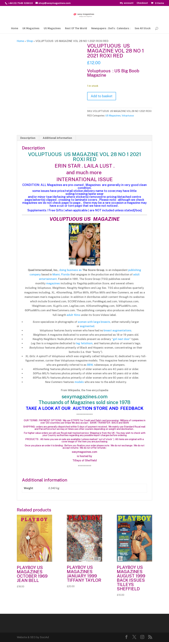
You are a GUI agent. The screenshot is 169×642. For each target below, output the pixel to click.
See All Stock (143, 28)
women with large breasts (94, 321)
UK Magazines (30, 28)
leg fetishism (84, 343)
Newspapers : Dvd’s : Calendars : (110, 28)
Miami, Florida (61, 274)
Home (14, 28)
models (79, 382)
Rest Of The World (76, 28)
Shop (30, 41)
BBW (90, 364)
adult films (73, 315)
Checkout (142, 3)
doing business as (70, 270)
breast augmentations (117, 330)
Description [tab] (27, 138)
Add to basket (101, 96)
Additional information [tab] (57, 138)
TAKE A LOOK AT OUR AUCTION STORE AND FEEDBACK (84, 408)
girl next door (121, 339)
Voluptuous (128, 115)
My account (127, 3)
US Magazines (52, 28)
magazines (53, 283)
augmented (87, 326)
